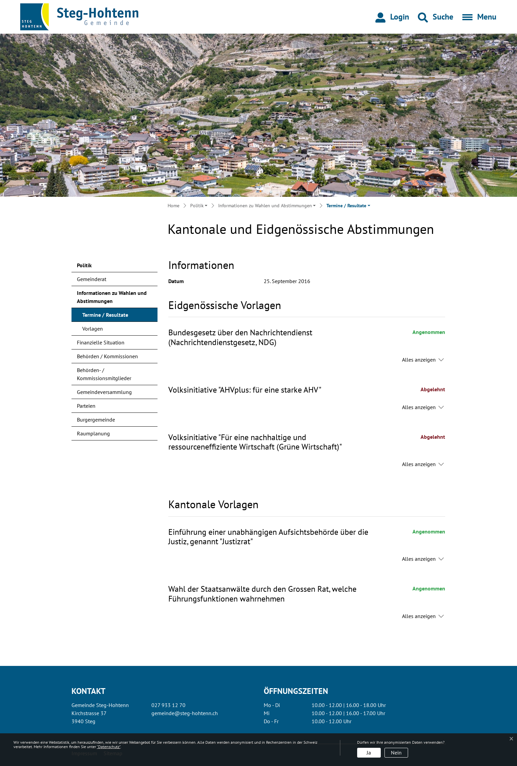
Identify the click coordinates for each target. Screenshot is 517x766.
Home (173, 206)
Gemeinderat (91, 279)
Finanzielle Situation (100, 342)
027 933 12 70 (168, 705)
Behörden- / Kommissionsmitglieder (104, 374)
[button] (435, 17)
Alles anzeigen (419, 359)
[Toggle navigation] (477, 17)
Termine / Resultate (105, 316)
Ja (369, 752)
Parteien (86, 405)
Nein (396, 752)
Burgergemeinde (96, 419)
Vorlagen (92, 328)
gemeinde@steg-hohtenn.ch (184, 713)
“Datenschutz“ (108, 746)
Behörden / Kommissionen (107, 356)
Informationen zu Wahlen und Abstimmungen (112, 296)
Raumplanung (93, 433)
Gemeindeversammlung (104, 392)
